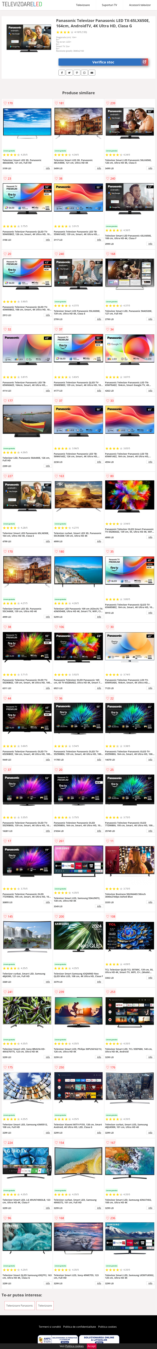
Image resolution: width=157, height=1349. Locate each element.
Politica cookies (107, 1327)
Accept (92, 1346)
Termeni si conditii (50, 1327)
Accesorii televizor (140, 5)
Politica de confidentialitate (79, 1327)
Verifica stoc (120, 62)
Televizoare (83, 5)
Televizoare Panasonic (19, 1305)
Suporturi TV (109, 5)
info (48, 168)
